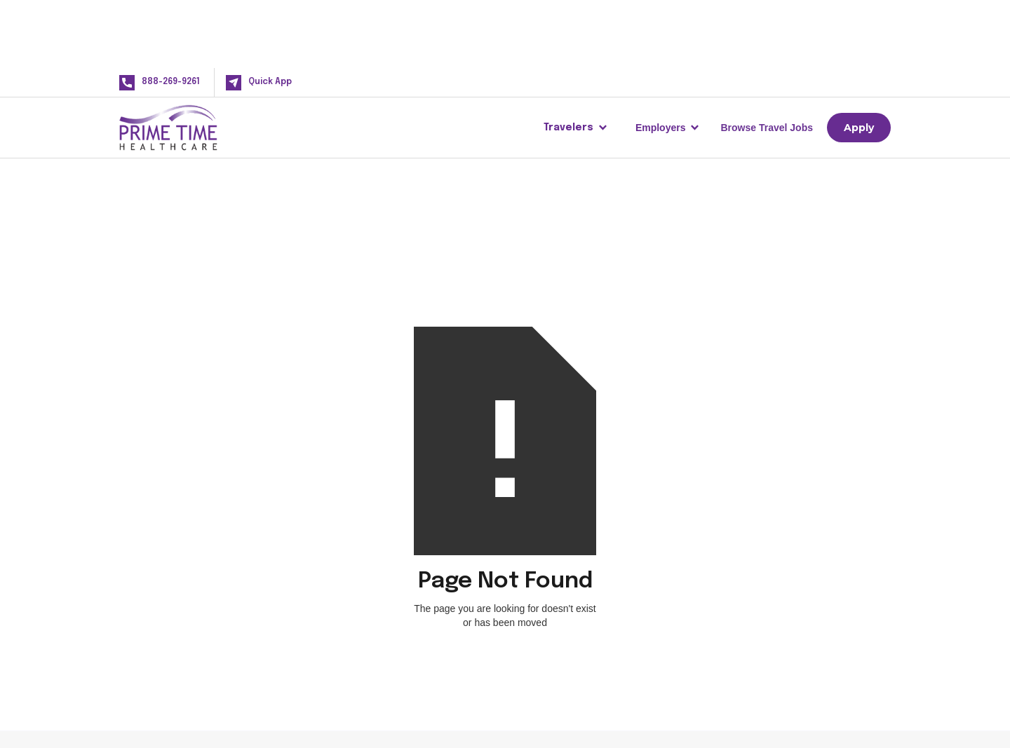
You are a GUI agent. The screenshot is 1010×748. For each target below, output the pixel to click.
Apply (859, 127)
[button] (575, 128)
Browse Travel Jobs (766, 127)
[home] (190, 127)
